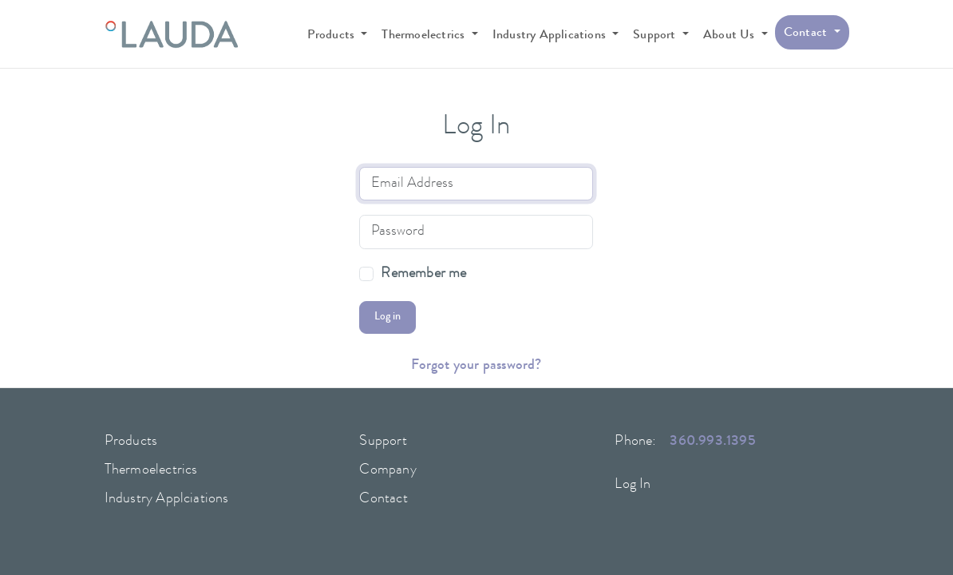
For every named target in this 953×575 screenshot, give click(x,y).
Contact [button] (807, 33)
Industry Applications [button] (550, 36)
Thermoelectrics (151, 470)
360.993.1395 (712, 441)
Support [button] (656, 36)
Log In (632, 485)
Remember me (423, 274)
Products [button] (332, 36)
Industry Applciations (167, 499)
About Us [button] (730, 36)
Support (382, 441)
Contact (383, 499)
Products (131, 441)
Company (387, 470)
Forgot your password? (476, 366)
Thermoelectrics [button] (425, 36)
